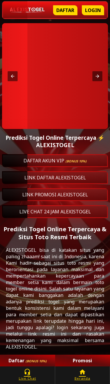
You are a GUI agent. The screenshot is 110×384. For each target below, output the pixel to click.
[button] (13, 76)
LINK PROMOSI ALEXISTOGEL (55, 194)
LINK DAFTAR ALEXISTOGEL (55, 177)
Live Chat (27, 374)
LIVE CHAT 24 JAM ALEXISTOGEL (55, 211)
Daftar (65, 10)
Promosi (82, 360)
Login (93, 10)
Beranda (83, 374)
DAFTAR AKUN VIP (55, 160)
